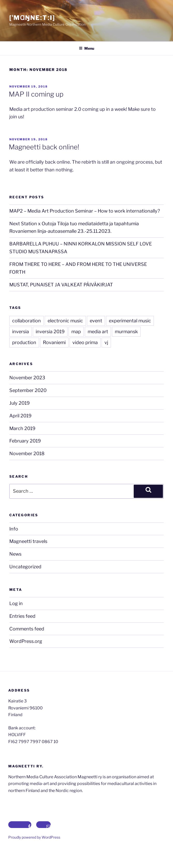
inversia (20, 331)
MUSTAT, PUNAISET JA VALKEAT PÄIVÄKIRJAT (61, 284)
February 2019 (25, 441)
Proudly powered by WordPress (34, 837)
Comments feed (26, 628)
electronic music (65, 320)
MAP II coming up (36, 94)
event (96, 320)
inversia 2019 (50, 331)
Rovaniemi (54, 342)
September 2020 (28, 390)
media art (98, 331)
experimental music (130, 320)
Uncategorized (25, 566)
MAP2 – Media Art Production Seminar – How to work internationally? (84, 211)
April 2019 (20, 415)
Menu (86, 48)
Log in (16, 603)
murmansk (126, 331)
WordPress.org (25, 641)
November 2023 (27, 377)
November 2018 (26, 453)
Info (13, 529)
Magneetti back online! (44, 147)
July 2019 (19, 403)
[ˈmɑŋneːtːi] (32, 17)
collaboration (26, 320)
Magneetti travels (28, 541)
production (24, 342)
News (15, 554)
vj (106, 342)
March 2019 (22, 428)
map (76, 331)
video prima (85, 342)
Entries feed (22, 616)
